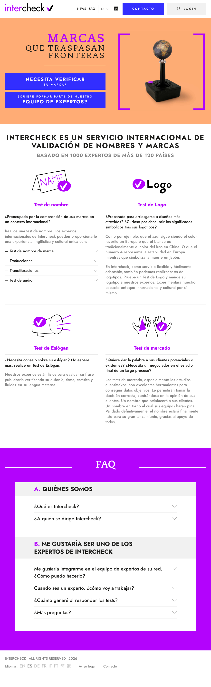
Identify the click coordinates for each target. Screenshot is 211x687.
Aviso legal (87, 666)
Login (189, 9)
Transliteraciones (54, 270)
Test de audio (54, 280)
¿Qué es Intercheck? (105, 506)
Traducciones (54, 261)
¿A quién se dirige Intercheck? (105, 518)
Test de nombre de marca (54, 251)
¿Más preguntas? (105, 612)
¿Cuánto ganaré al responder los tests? (105, 600)
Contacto (110, 666)
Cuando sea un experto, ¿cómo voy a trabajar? (105, 588)
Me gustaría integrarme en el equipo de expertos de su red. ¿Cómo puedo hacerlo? (105, 572)
